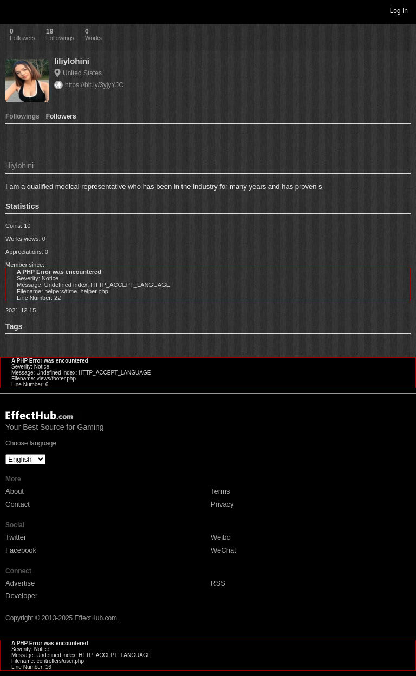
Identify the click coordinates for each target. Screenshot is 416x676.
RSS (218, 583)
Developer (21, 596)
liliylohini (71, 60)
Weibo (221, 537)
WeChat (223, 550)
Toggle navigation (13, 10)
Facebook (20, 550)
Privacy (222, 504)
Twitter (15, 537)
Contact (17, 504)
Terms (220, 491)
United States (82, 73)
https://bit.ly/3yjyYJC (94, 85)
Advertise (20, 583)
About (14, 491)
